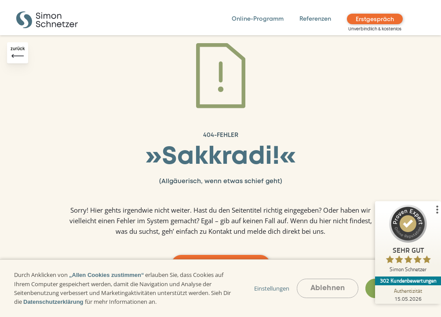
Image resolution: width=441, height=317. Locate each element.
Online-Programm (258, 19)
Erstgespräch (375, 19)
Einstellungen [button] (271, 288)
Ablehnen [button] (327, 288)
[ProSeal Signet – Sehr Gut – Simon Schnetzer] (408, 240)
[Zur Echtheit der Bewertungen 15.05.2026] (408, 294)
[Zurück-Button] (17, 52)
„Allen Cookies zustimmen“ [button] (106, 275)
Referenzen (315, 19)
